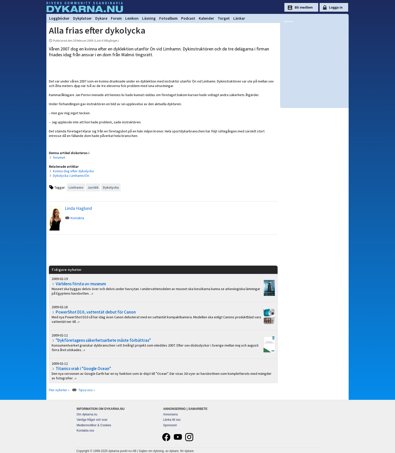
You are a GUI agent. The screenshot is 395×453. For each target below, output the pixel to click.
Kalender (206, 18)
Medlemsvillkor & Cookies (94, 425)
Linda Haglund (78, 208)
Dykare (101, 18)
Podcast (188, 18)
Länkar (239, 18)
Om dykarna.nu (87, 414)
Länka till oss (171, 419)
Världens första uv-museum (81, 284)
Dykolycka (111, 187)
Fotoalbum (168, 18)
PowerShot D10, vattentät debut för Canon (96, 312)
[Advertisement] (163, 249)
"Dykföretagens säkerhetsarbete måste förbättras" (103, 340)
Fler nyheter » (59, 390)
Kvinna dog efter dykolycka (73, 171)
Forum (116, 18)
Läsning (149, 18)
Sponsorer (170, 425)
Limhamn (76, 187)
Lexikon (132, 18)
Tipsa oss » (86, 390)
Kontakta (77, 218)
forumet (59, 157)
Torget (224, 18)
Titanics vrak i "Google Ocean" (83, 368)
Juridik (93, 187)
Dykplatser (82, 18)
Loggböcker (59, 18)
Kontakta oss (85, 430)
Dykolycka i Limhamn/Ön (71, 175)
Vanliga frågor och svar (92, 419)
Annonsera (170, 414)
